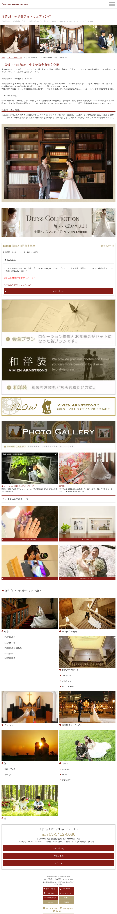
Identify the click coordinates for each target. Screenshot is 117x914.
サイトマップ (66, 893)
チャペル (8, 725)
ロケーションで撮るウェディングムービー (19, 486)
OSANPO (65, 769)
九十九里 (8, 774)
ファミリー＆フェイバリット (87, 578)
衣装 (63, 486)
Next (109, 162)
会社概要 (51, 893)
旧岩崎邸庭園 (9, 658)
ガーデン (66, 763)
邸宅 (6, 631)
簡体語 (66, 902)
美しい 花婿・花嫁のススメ (29, 539)
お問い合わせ (58, 291)
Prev (7, 162)
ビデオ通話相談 (50, 897)
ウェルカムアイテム (87, 539)
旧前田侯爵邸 (9, 637)
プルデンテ (66, 675)
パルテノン (66, 681)
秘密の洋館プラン (70, 670)
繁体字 (66, 898)
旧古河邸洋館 (9, 642)
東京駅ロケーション (71, 725)
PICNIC (65, 774)
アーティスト (29, 578)
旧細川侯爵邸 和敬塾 (13, 648)
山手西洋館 (9, 653)
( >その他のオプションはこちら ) (17, 285)
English (50, 902)
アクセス (58, 863)
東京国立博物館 (69, 631)
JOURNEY (66, 780)
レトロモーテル (68, 686)
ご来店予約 (59, 856)
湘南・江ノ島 (9, 769)
